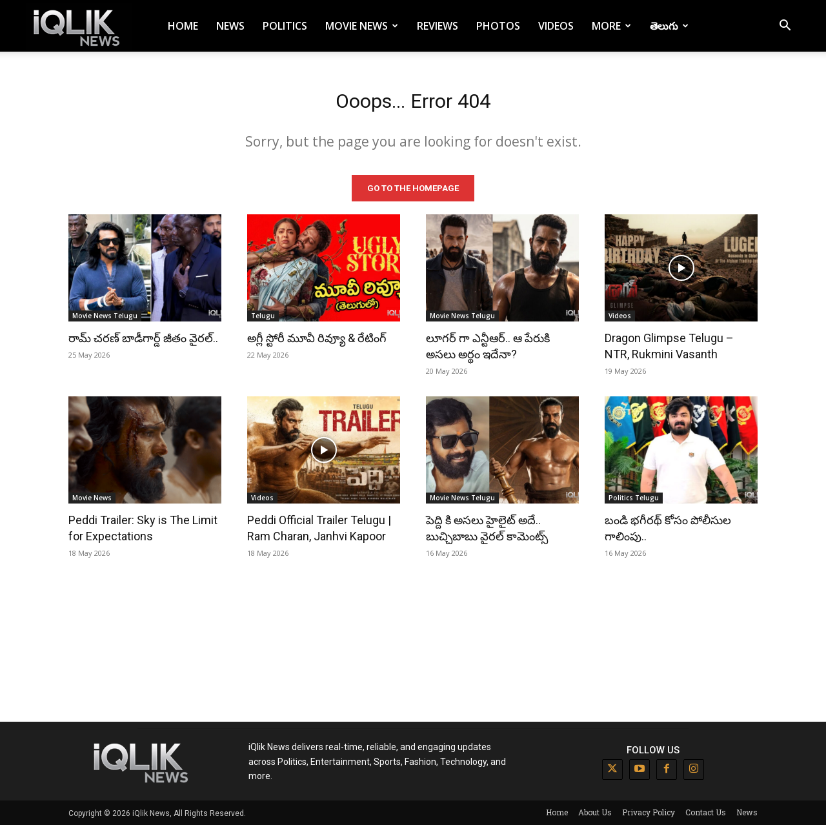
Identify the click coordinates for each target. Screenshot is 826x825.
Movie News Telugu (104, 315)
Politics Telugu (634, 497)
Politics (285, 26)
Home (183, 26)
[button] (784, 27)
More (611, 26)
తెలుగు (669, 26)
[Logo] (79, 26)
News (230, 26)
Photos (498, 26)
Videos (556, 26)
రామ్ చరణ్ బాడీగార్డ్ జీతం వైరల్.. (143, 337)
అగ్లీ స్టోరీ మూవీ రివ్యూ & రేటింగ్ (317, 337)
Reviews (437, 26)
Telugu (263, 315)
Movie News (361, 26)
